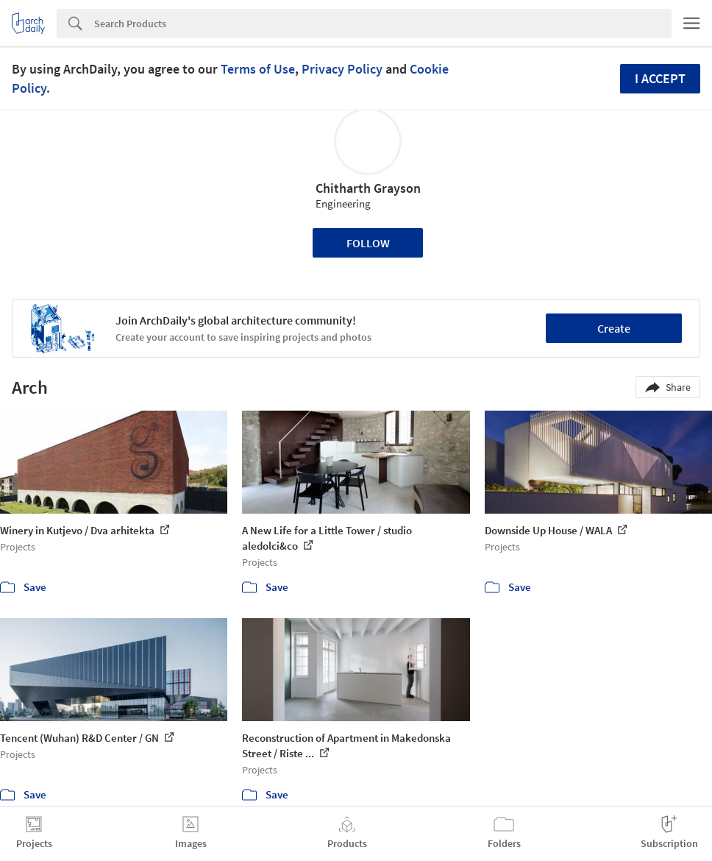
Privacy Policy (342, 68)
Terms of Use (258, 68)
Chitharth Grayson (368, 188)
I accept (660, 78)
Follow (368, 242)
